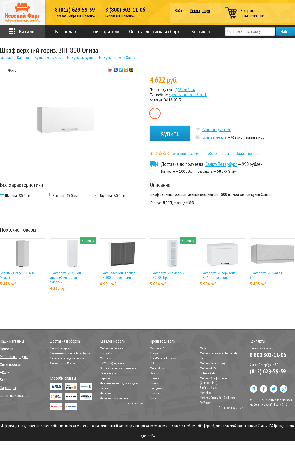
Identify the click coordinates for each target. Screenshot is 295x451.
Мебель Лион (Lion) (212, 363)
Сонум (154, 353)
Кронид (155, 378)
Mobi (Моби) (157, 368)
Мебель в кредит (14, 356)
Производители (104, 31)
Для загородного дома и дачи (119, 383)
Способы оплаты (63, 378)
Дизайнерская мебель (114, 398)
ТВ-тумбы (106, 353)
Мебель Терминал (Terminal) (218, 353)
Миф (203, 348)
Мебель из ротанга (112, 348)
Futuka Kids (207, 373)
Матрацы (106, 358)
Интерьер (106, 393)
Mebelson (206, 392)
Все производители (231, 407)
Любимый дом (209, 387)
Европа (154, 383)
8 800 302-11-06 (268, 355)
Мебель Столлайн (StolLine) (217, 397)
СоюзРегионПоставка (163, 358)
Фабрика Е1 (157, 348)
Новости (6, 349)
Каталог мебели (112, 341)
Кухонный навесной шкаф (188, 94)
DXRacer (205, 402)
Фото (12, 70)
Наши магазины (12, 341)
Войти (179, 11)
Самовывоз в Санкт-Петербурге (70, 353)
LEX (152, 363)
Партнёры (8, 387)
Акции (5, 372)
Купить (170, 133)
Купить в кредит (214, 137)
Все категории (134, 403)
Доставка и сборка (65, 341)
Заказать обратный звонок (75, 16)
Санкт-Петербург (221, 164)
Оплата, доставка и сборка (155, 31)
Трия (153, 398)
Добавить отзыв (218, 153)
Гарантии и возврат (15, 395)
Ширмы (104, 388)
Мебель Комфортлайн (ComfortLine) (214, 380)
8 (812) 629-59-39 (75, 9)
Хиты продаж (11, 364)
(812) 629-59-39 (268, 371)
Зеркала (105, 378)
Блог (3, 380)
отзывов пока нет (186, 153)
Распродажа (67, 31)
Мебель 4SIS (208, 368)
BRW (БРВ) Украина (112, 363)
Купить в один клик (216, 129)
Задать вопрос (247, 153)
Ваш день (156, 388)
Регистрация (200, 10)
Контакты (201, 31)
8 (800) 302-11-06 (125, 9)
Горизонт (155, 393)
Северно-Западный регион (67, 358)
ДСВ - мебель (185, 89)
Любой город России (63, 363)
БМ (202, 358)
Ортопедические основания (118, 368)
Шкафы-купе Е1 (110, 373)
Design (154, 373)
